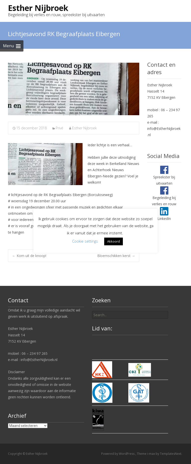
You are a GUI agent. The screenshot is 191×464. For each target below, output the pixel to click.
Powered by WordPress (118, 454)
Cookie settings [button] (85, 241)
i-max (151, 454)
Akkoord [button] (113, 241)
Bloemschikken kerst (116, 255)
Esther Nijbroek (84, 128)
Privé (59, 128)
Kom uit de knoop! (29, 255)
